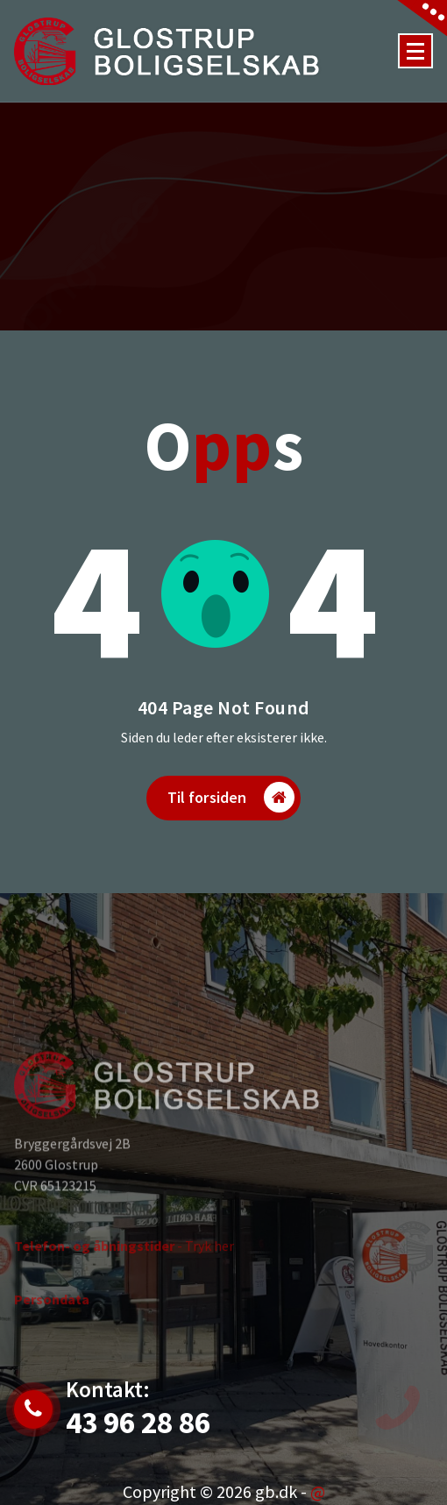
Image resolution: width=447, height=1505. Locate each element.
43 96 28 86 (138, 1422)
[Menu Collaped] (415, 50)
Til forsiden (231, 797)
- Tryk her (124, 1272)
